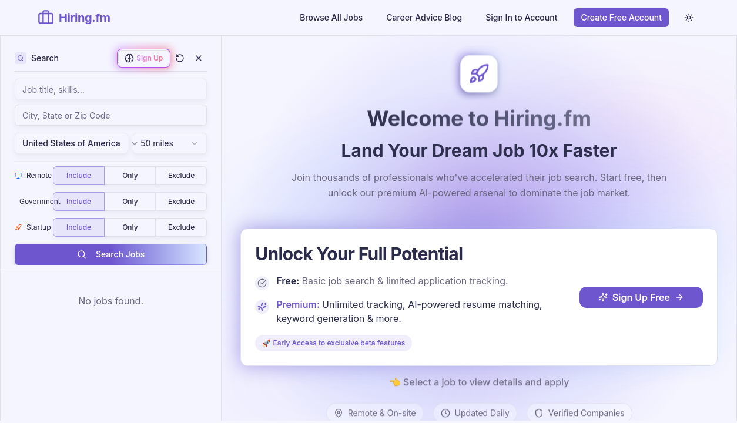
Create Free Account (621, 17)
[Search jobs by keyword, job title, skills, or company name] (111, 89)
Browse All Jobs (331, 17)
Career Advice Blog (424, 17)
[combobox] (111, 115)
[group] (130, 175)
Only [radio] (130, 175)
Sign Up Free (641, 297)
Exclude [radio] (181, 175)
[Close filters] (198, 58)
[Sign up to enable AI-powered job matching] (143, 58)
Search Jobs (111, 254)
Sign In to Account (521, 17)
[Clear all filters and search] (180, 58)
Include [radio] (78, 175)
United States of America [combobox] (75, 143)
